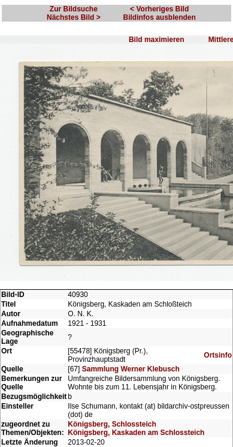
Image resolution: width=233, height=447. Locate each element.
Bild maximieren (156, 39)
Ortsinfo (218, 355)
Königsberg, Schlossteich (112, 424)
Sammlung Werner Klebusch (131, 369)
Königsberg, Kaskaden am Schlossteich (136, 432)
